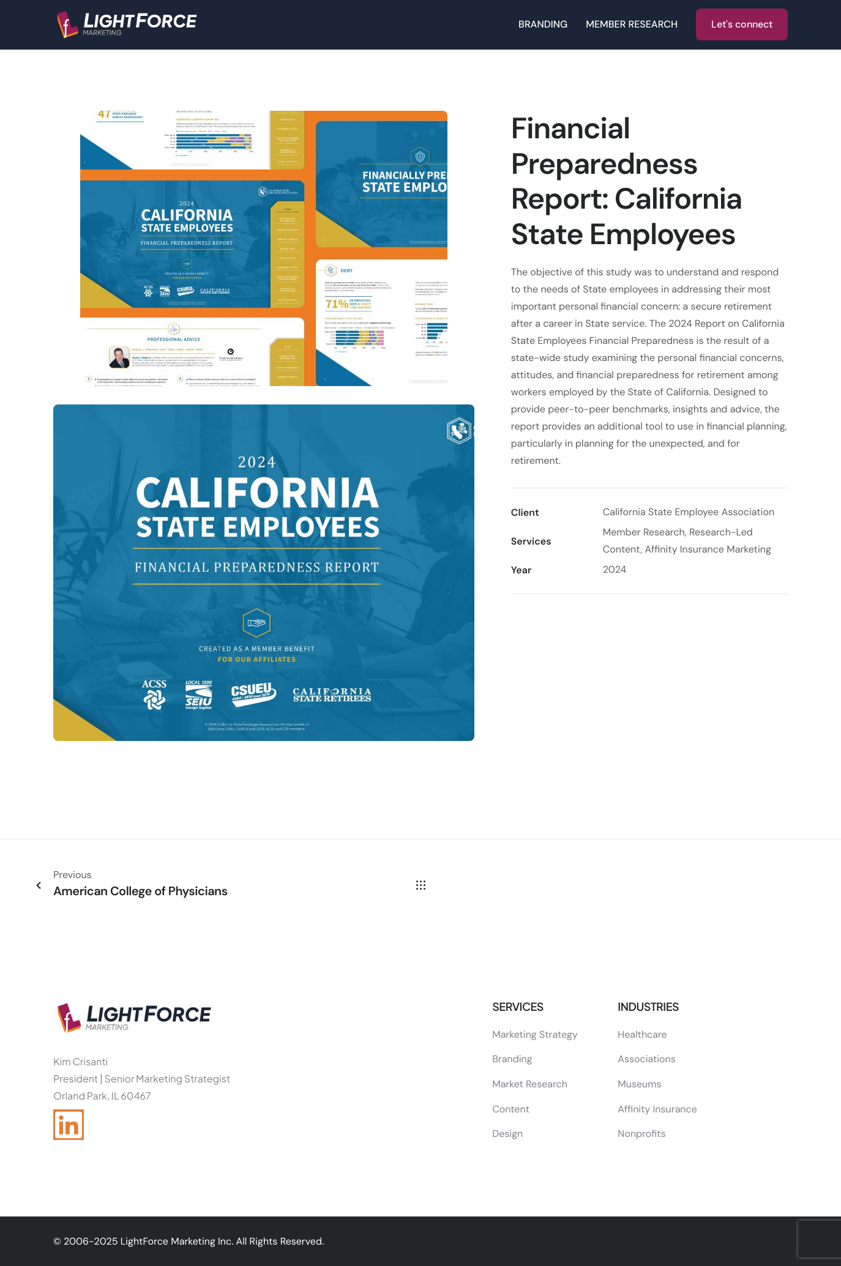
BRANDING (542, 24)
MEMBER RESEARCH (632, 24)
